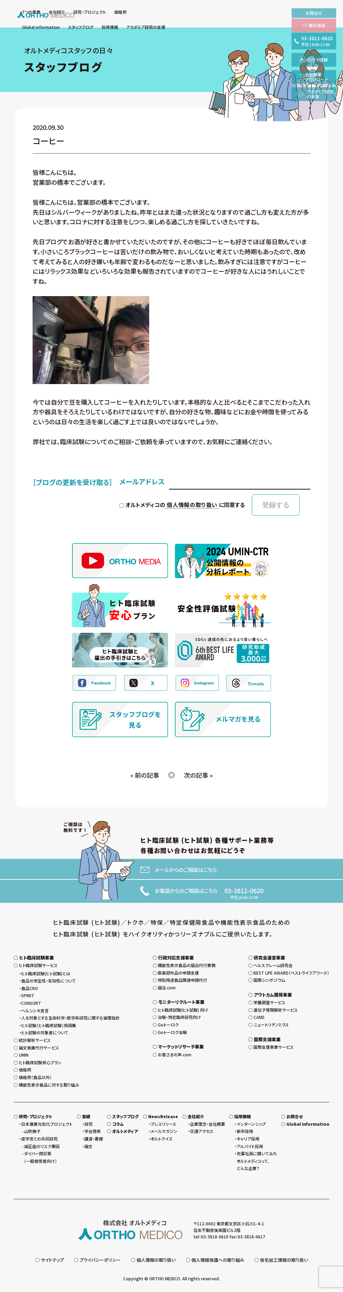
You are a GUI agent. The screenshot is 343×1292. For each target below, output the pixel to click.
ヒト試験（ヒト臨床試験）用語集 (48, 1025)
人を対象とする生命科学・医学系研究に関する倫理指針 (70, 1018)
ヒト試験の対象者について (44, 1032)
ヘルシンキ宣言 (35, 1010)
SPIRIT (27, 995)
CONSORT (31, 1003)
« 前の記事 (144, 775)
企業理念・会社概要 (207, 1124)
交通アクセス (201, 1131)
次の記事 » (198, 775)
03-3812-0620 (243, 890)
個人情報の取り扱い (192, 505)
